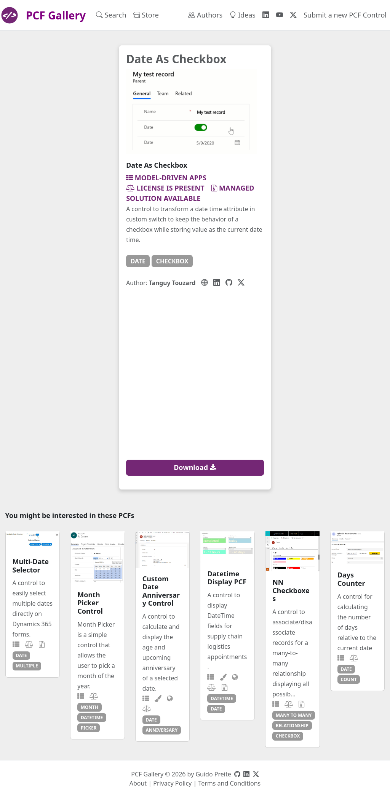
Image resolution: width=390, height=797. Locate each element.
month (89, 707)
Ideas (242, 14)
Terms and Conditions (229, 783)
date (138, 261)
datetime (92, 717)
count (349, 679)
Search (111, 14)
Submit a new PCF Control (345, 14)
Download (195, 467)
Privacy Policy (172, 783)
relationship (292, 725)
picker (89, 728)
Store (146, 14)
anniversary (162, 730)
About (138, 783)
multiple (27, 665)
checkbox (172, 261)
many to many (294, 715)
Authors (205, 14)
